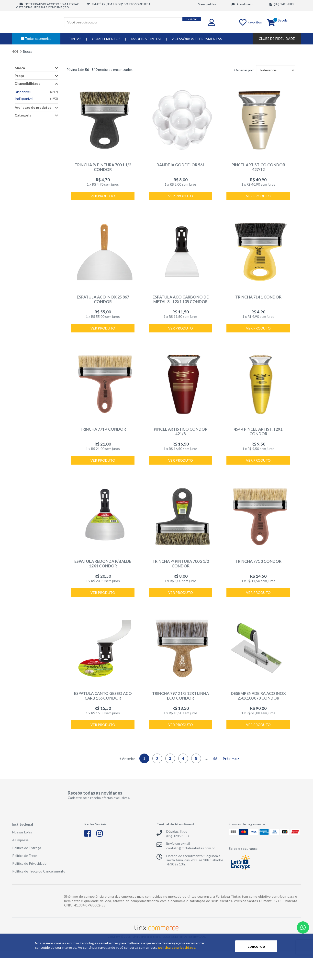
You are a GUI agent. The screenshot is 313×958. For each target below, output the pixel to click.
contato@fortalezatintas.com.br (190, 855)
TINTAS (75, 39)
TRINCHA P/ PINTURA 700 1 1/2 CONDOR (103, 167)
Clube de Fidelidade (277, 38)
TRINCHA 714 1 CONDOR (258, 298)
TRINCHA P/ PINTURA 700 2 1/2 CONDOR (180, 568)
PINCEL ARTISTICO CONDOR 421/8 (180, 432)
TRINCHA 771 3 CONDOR (258, 565)
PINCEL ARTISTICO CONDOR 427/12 (258, 167)
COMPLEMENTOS (106, 39)
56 (215, 766)
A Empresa (20, 847)
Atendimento (243, 4)
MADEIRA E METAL (146, 39)
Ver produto (102, 197)
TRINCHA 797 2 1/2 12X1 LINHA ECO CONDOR (180, 701)
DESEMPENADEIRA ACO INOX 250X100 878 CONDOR (258, 701)
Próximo (231, 766)
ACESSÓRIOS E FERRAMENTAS (197, 39)
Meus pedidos (207, 4)
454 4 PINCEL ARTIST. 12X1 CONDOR (258, 434)
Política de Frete (24, 863)
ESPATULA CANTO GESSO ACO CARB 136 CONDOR (103, 701)
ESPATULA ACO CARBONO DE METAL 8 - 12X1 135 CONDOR (181, 300)
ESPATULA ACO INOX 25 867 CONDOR (103, 300)
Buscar (189, 22)
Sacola (283, 22)
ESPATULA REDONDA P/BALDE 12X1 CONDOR (102, 568)
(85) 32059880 (281, 4)
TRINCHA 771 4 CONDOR (103, 432)
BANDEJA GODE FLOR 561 (180, 164)
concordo (256, 946)
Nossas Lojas (22, 839)
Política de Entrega (26, 855)
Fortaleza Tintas (36, 22)
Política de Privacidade (29, 871)
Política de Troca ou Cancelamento (38, 878)
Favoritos (243, 22)
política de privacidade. (177, 947)
